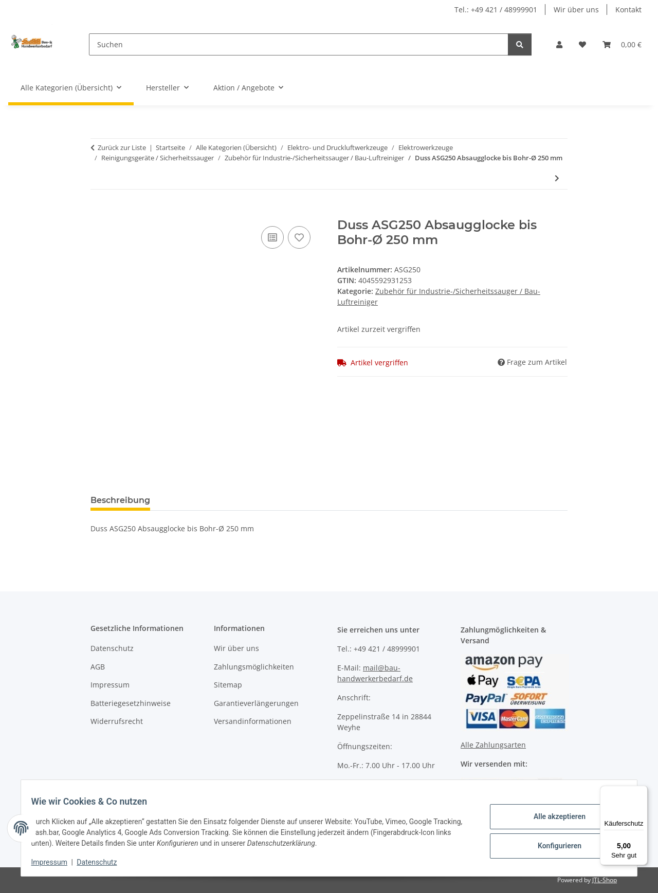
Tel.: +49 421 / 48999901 (495, 9)
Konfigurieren (553, 844)
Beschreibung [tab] (120, 500)
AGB (97, 667)
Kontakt (628, 9)
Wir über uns (576, 9)
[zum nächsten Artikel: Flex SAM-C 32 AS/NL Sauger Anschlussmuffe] (557, 178)
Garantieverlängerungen (256, 703)
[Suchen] (298, 44)
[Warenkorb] (622, 44)
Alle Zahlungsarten (493, 745)
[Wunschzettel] (582, 44)
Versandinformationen (252, 721)
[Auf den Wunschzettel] (299, 237)
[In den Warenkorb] (98, 212)
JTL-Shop (604, 880)
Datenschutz (103, 862)
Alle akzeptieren (553, 817)
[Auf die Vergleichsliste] (272, 237)
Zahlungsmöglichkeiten (254, 667)
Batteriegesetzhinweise (130, 703)
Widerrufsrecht (116, 721)
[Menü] (641, 792)
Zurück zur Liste (122, 147)
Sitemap (228, 685)
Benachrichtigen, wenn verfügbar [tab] (314, 500)
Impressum (56, 862)
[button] (559, 44)
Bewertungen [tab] (196, 500)
